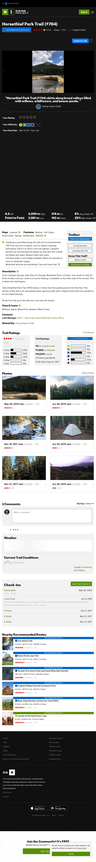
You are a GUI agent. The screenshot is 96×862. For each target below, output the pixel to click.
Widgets (6, 746)
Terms (54, 815)
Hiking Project (54, 746)
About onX (7, 792)
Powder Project (55, 755)
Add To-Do (24, 130)
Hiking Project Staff (51, 106)
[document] (71, 850)
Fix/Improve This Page (80, 264)
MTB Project (54, 742)
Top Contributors (9, 755)
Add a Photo (88, 373)
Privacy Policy (81, 848)
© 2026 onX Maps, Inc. (40, 815)
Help (5, 742)
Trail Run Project (55, 751)
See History (79, 570)
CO (63, 30)
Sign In (84, 12)
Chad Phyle (9, 599)
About (5, 738)
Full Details (88, 332)
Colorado (51, 350)
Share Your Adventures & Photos (16, 759)
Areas (56, 30)
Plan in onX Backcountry (80, 239)
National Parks (55, 759)
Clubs (5, 751)
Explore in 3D (80, 41)
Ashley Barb (9, 590)
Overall (48, 354)
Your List (35, 130)
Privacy (61, 815)
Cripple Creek (79, 30)
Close (71, 854)
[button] (5, 72)
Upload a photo (80, 260)
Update (83, 567)
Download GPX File (80, 251)
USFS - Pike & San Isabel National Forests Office (40, 318)
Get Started (48, 851)
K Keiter (8, 610)
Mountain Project (55, 738)
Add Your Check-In (81, 584)
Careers (6, 796)
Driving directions (80, 245)
